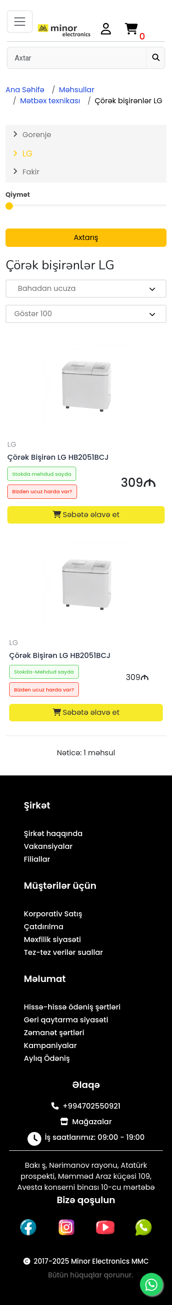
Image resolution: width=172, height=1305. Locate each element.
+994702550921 (85, 1106)
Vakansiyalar (48, 846)
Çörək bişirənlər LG (128, 100)
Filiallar (37, 859)
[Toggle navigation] (20, 22)
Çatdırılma (43, 926)
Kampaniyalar (50, 1045)
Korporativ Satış (53, 914)
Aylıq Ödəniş (47, 1058)
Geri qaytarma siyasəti (66, 1020)
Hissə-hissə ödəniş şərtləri (72, 1007)
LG (27, 153)
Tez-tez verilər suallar (63, 952)
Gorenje (36, 134)
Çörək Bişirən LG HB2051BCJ (58, 457)
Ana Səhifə (25, 89)
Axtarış (86, 237)
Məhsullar (76, 89)
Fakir (30, 172)
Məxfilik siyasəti (52, 939)
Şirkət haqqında (53, 833)
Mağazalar (85, 1121)
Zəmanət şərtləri (54, 1032)
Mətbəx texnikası (50, 100)
